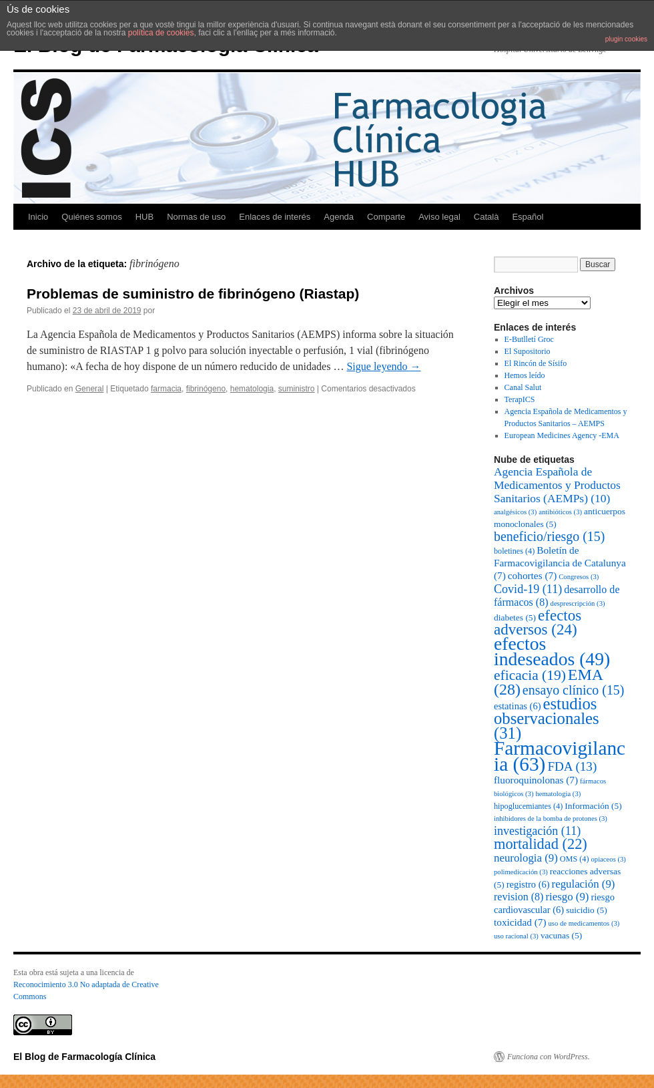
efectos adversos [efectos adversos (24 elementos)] (537, 622)
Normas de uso (196, 217)
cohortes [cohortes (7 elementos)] (532, 575)
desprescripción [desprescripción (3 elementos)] (578, 603)
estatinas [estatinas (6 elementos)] (517, 706)
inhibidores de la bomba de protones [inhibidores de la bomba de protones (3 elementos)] (550, 818)
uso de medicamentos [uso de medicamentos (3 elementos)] (584, 923)
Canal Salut (523, 387)
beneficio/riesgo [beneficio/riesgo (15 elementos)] (549, 536)
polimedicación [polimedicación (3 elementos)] (521, 872)
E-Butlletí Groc (529, 339)
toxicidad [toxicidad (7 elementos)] (520, 922)
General (89, 388)
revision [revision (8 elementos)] (518, 896)
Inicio (38, 217)
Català (486, 217)
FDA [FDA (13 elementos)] (572, 766)
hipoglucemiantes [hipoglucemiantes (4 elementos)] (528, 806)
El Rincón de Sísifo (536, 363)
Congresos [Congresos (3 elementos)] (579, 576)
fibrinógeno (206, 388)
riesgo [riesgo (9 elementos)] (567, 896)
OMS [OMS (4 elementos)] (574, 859)
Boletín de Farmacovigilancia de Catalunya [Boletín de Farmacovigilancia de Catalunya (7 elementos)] (560, 562)
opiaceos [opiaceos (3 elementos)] (608, 859)
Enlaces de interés (274, 217)
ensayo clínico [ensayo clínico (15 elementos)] (574, 690)
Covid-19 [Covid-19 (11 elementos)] (528, 589)
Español (527, 217)
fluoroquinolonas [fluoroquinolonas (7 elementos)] (536, 779)
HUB (144, 217)
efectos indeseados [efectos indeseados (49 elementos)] (552, 651)
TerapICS (520, 399)
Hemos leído (525, 375)
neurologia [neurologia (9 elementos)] (526, 858)
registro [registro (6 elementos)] (528, 884)
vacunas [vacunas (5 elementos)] (561, 935)
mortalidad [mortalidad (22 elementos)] (540, 844)
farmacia (166, 388)
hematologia (252, 388)
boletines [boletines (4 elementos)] (514, 551)
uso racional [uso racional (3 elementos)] (516, 936)
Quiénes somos (91, 217)
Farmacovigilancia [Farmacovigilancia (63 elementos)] (559, 756)
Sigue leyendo (383, 366)
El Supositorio (528, 351)
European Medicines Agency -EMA (562, 435)
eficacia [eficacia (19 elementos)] (530, 675)
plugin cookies (626, 39)
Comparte (386, 217)
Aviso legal (439, 217)
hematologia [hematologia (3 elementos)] (558, 793)
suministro (296, 388)
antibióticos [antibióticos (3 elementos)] (560, 512)
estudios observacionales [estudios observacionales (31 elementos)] (546, 718)
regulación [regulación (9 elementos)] (583, 884)
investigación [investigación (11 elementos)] (537, 831)
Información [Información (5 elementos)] (593, 806)
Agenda (339, 217)
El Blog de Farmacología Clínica (84, 1056)
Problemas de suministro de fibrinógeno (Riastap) (193, 293)
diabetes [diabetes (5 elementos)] (515, 617)
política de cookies (161, 32)
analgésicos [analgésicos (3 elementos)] (515, 512)
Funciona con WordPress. (548, 1056)
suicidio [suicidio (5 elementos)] (586, 910)
